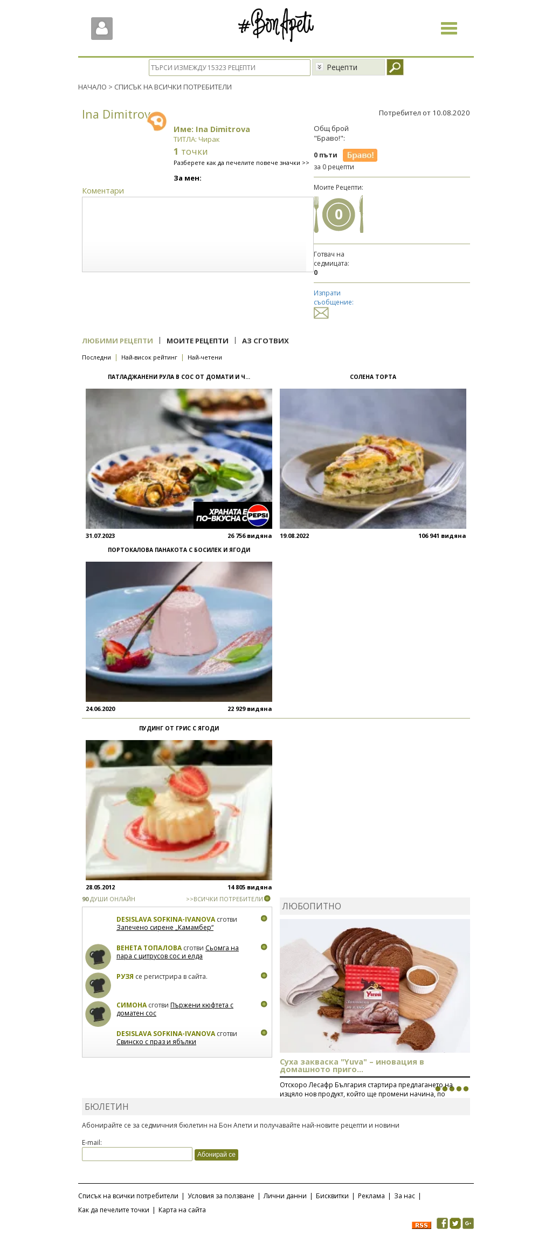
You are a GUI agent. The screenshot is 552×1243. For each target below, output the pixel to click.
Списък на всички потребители (128, 1195)
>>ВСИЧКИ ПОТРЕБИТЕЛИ (224, 899)
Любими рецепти (117, 341)
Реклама (371, 1195)
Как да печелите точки (113, 1209)
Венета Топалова (149, 947)
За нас (404, 1195)
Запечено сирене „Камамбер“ (164, 927)
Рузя (125, 976)
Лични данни (285, 1195)
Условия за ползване (221, 1195)
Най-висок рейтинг (149, 357)
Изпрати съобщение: (334, 302)
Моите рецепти (198, 341)
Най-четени (205, 357)
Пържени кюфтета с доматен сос (174, 1009)
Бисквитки (332, 1195)
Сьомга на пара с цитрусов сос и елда (177, 952)
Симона (131, 1005)
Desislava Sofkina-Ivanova (165, 919)
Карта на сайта (182, 1209)
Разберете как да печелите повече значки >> (241, 162)
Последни (96, 357)
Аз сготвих (265, 341)
